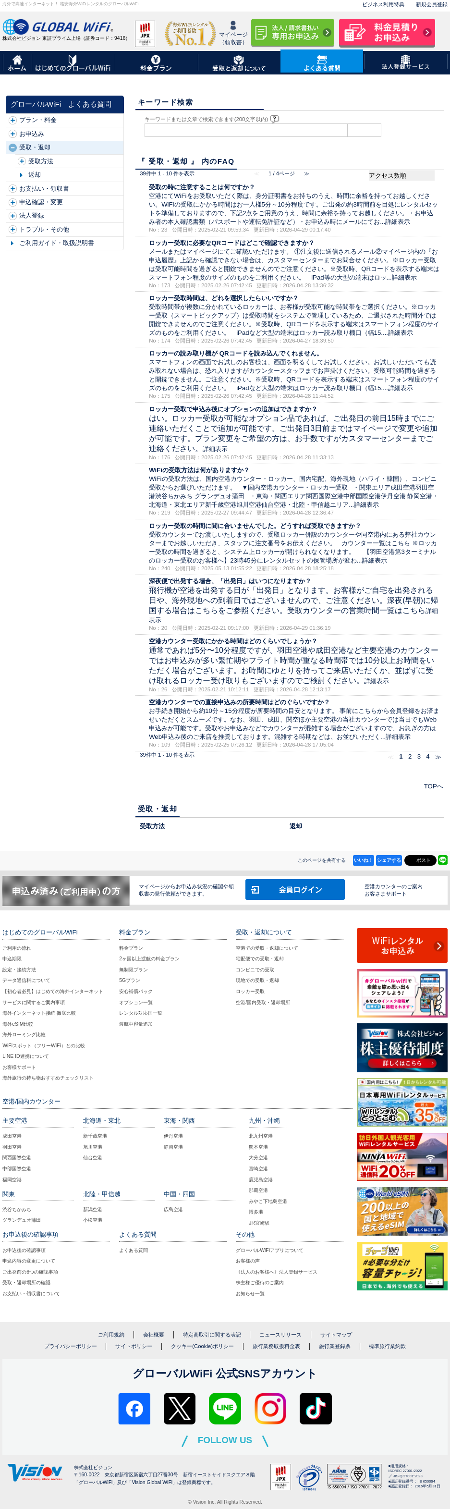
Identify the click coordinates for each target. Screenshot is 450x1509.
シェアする (389, 860)
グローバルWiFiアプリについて (270, 1250)
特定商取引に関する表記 (212, 1334)
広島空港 (173, 1209)
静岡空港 (173, 1147)
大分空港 (258, 1157)
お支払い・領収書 (44, 188)
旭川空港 (92, 1147)
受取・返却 (34, 147)
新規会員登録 (432, 4)
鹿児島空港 (261, 1179)
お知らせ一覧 (250, 1293)
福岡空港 (12, 1179)
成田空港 (12, 1136)
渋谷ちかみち (16, 1209)
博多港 (256, 1212)
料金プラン (131, 948)
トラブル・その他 (44, 229)
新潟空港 (92, 1209)
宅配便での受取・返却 (260, 958)
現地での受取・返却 (257, 980)
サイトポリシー (133, 1346)
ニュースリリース (280, 1334)
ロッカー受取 (250, 991)
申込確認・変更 (41, 202)
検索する (364, 130)
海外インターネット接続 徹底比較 (39, 1013)
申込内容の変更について (28, 1261)
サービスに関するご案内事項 (33, 1002)
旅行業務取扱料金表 (276, 1346)
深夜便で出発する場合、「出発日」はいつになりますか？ (230, 581)
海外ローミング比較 (24, 1034)
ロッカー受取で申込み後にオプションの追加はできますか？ (233, 409)
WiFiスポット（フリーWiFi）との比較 (43, 1045)
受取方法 (40, 161)
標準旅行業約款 (387, 1346)
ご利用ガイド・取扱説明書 (56, 242)
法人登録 (31, 215)
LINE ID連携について (25, 1056)
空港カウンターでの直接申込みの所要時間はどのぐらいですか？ (239, 702)
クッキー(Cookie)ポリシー (202, 1346)
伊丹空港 (173, 1136)
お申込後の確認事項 (24, 1250)
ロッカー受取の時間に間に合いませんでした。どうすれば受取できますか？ (255, 525)
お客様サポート (19, 1067)
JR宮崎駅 (259, 1223)
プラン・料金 (38, 119)
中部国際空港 (16, 1168)
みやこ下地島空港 (268, 1201)
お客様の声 (248, 1261)
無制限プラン (133, 969)
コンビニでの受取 (255, 969)
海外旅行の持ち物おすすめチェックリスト (48, 1077)
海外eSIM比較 (17, 1024)
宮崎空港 (258, 1168)
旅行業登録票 (335, 1346)
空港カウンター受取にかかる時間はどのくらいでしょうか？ (233, 641)
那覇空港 (258, 1190)
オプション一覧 (136, 1002)
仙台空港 (92, 1157)
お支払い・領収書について (31, 1293)
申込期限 (12, 958)
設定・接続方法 (19, 969)
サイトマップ (336, 1334)
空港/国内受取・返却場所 (263, 1002)
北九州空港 (261, 1136)
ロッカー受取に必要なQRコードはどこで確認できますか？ (232, 242)
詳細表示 (397, 221)
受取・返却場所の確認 (26, 1282)
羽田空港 (12, 1147)
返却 (34, 174)
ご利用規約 (111, 1334)
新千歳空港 (95, 1136)
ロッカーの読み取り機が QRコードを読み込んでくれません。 (236, 353)
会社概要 (153, 1334)
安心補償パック (136, 991)
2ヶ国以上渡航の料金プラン (149, 958)
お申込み (31, 133)
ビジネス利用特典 (383, 4)
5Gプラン (129, 980)
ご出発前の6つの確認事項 (30, 1272)
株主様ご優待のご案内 (260, 1282)
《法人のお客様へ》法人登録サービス (276, 1272)
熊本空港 (258, 1147)
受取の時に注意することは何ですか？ (202, 187)
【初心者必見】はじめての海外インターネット (52, 991)
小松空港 (92, 1220)
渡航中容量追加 (136, 1024)
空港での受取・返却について (267, 948)
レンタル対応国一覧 (140, 1013)
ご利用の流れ (16, 948)
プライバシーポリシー (70, 1346)
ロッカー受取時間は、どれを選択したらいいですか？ (224, 298)
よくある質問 (133, 1250)
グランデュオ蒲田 (21, 1220)
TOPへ (433, 786)
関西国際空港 (16, 1157)
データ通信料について (26, 980)
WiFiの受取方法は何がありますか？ (199, 470)
